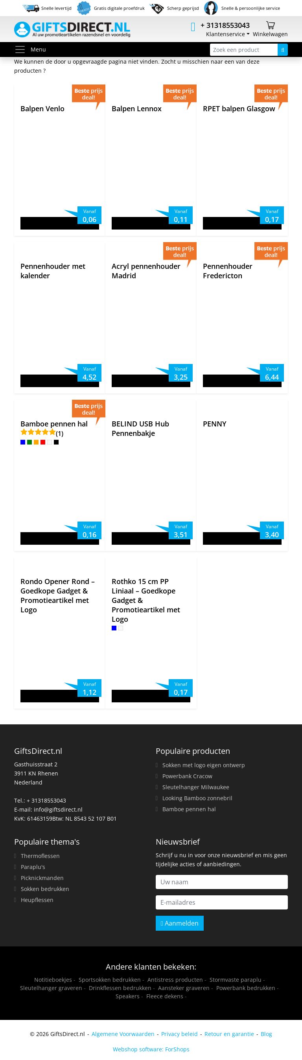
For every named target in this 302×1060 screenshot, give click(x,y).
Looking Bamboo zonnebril (197, 798)
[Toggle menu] (22, 49)
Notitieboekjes (53, 979)
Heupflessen (37, 900)
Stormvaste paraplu (235, 979)
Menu (30, 49)
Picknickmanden (42, 878)
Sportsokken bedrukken (110, 979)
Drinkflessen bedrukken (120, 988)
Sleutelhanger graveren (51, 988)
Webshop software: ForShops (151, 1049)
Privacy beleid (179, 1034)
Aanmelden (180, 923)
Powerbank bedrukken (245, 988)
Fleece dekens (164, 996)
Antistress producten (175, 979)
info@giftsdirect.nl (58, 809)
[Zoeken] (283, 50)
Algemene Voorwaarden (123, 1034)
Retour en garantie (229, 1034)
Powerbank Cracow (187, 776)
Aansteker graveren (184, 988)
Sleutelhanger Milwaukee (195, 787)
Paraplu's (33, 867)
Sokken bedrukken (45, 889)
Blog (266, 1034)
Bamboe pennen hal (189, 809)
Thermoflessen (40, 856)
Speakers (128, 996)
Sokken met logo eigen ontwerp (203, 765)
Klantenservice (225, 34)
